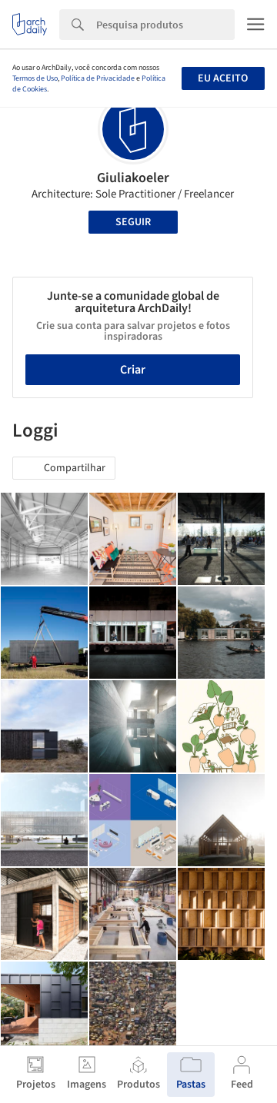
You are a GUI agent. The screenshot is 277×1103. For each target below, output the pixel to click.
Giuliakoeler (133, 178)
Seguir (133, 222)
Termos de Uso (35, 78)
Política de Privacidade (98, 78)
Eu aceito (223, 78)
